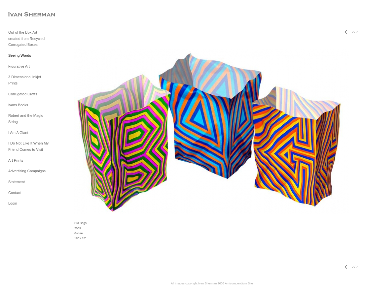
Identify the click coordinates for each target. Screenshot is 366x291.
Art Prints (15, 160)
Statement (16, 182)
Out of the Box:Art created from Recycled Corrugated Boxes (26, 38)
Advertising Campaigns (27, 171)
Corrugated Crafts (22, 94)
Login (12, 203)
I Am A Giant (18, 133)
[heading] (24, 15)
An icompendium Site (239, 283)
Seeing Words (19, 55)
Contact (14, 193)
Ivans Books (18, 105)
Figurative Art (19, 66)
